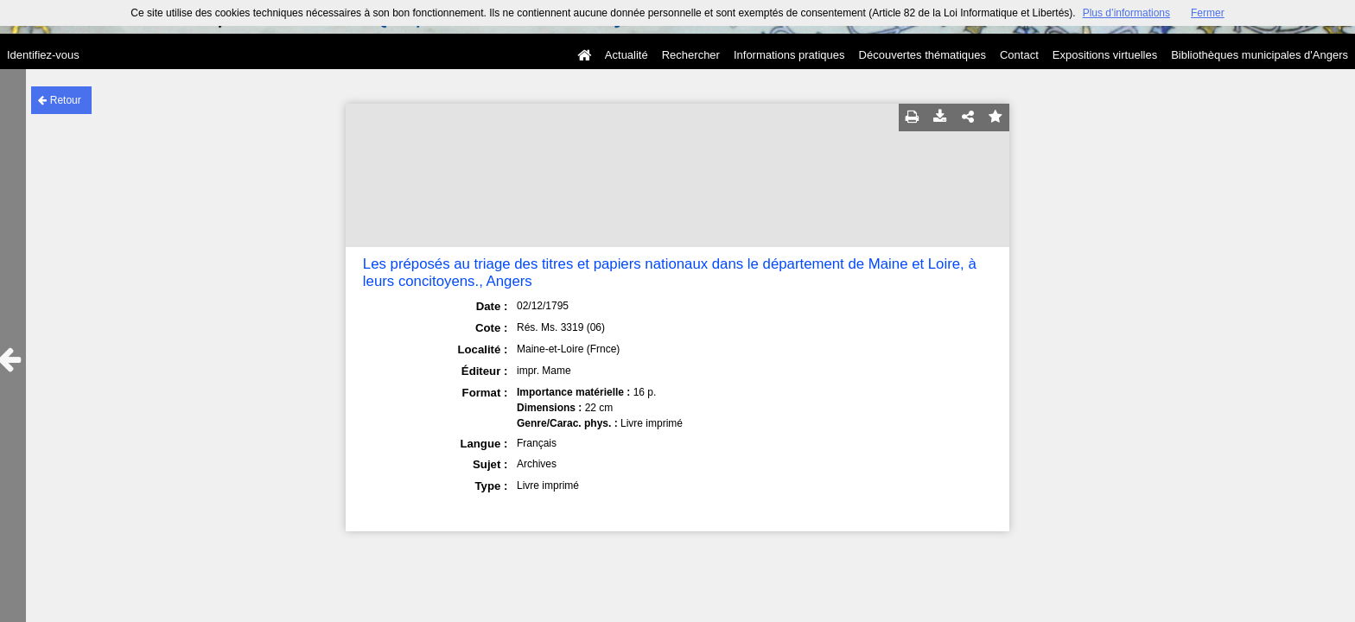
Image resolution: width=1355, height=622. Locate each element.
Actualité (626, 54)
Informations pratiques (789, 54)
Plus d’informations (1126, 13)
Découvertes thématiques (922, 54)
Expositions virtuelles (1105, 54)
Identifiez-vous (43, 54)
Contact (1019, 54)
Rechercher (691, 54)
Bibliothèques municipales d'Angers (1259, 54)
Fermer (1208, 13)
